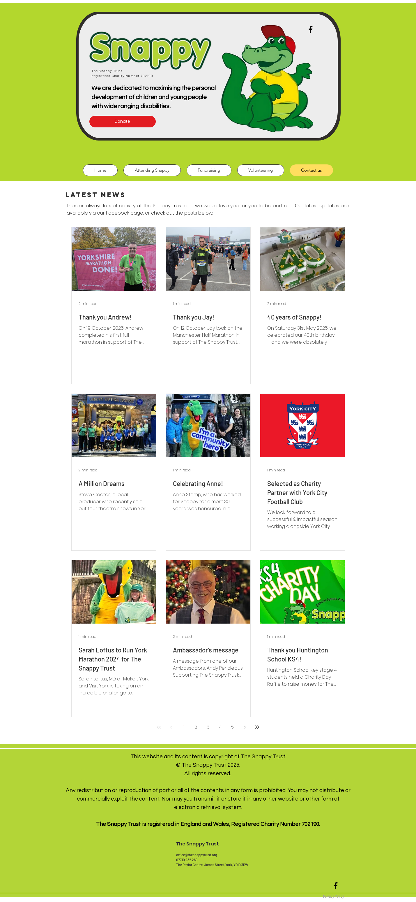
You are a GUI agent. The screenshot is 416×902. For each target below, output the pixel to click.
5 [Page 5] (232, 727)
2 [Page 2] (196, 727)
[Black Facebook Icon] (335, 885)
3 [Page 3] (208, 727)
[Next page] (245, 727)
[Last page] (257, 727)
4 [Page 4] (220, 727)
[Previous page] (171, 727)
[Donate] (122, 121)
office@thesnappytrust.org (196, 855)
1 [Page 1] (183, 727)
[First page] (159, 727)
